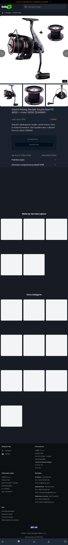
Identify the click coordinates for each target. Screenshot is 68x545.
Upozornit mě (34, 144)
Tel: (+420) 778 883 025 (42, 499)
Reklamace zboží (7, 514)
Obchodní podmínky (8, 511)
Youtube (7, 454)
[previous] (2, 53)
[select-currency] (18, 541)
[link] (34, 541)
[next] (65, 53)
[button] (11, 235)
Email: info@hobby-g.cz (42, 483)
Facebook (8, 450)
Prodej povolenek (7, 517)
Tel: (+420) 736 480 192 (42, 480)
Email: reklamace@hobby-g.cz (44, 502)
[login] (49, 541)
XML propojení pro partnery (10, 520)
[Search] (44, 6)
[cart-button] (65, 541)
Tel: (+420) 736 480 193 (42, 489)
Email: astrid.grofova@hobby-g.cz (45, 492)
